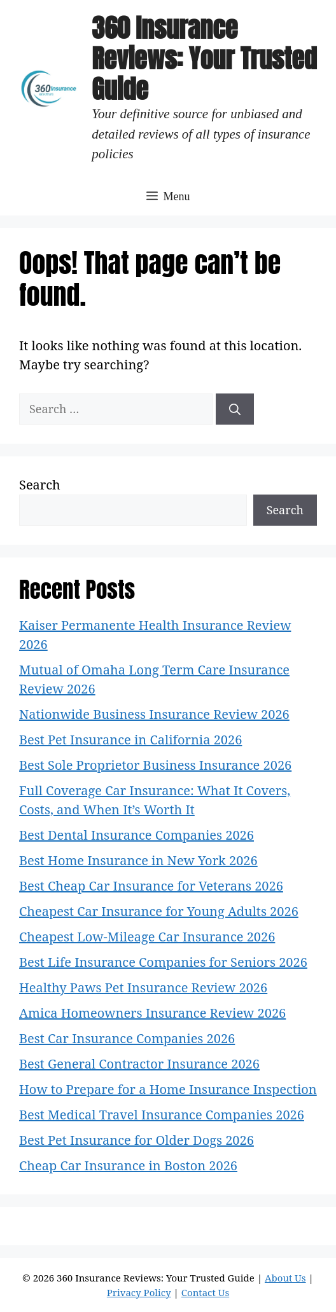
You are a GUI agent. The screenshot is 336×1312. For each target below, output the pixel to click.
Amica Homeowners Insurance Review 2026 (152, 1013)
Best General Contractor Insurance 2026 (139, 1063)
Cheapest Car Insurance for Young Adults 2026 (158, 911)
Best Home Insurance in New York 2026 (138, 860)
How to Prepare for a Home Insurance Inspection (168, 1089)
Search (39, 484)
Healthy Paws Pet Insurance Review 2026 (143, 987)
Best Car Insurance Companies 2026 (127, 1038)
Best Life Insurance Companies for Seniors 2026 (163, 962)
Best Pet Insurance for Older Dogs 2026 (136, 1140)
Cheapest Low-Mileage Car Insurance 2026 (147, 936)
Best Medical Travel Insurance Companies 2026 (161, 1114)
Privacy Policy (139, 1292)
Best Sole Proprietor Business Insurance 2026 (155, 765)
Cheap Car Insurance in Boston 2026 (128, 1165)
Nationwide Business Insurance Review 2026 (154, 714)
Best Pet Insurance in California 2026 (130, 739)
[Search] (235, 409)
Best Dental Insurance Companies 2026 (136, 835)
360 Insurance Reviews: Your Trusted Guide (204, 58)
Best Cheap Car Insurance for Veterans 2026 (151, 885)
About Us (285, 1277)
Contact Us (205, 1292)
